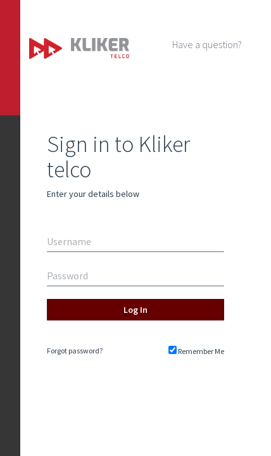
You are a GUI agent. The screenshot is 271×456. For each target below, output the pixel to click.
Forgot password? (75, 350)
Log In (135, 309)
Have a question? (207, 44)
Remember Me (196, 351)
